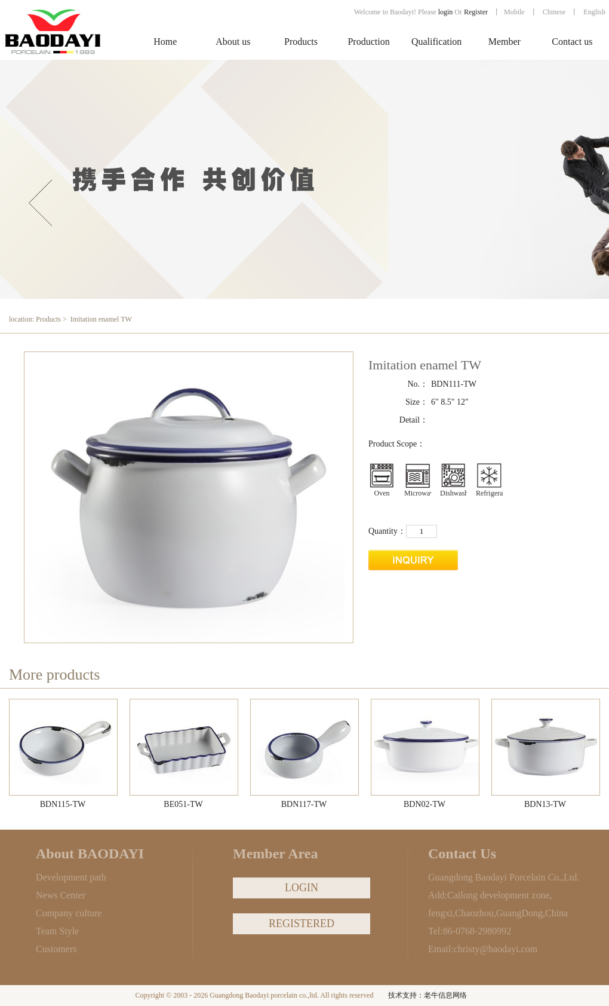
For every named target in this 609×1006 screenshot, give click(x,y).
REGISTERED (301, 923)
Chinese (554, 12)
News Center (60, 895)
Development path (71, 877)
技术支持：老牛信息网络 (427, 995)
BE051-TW (183, 804)
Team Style (57, 931)
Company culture (69, 913)
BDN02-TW (424, 804)
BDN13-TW (545, 804)
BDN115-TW (62, 804)
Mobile (514, 12)
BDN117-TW (304, 804)
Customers (56, 949)
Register (477, 12)
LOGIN (301, 888)
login (445, 12)
